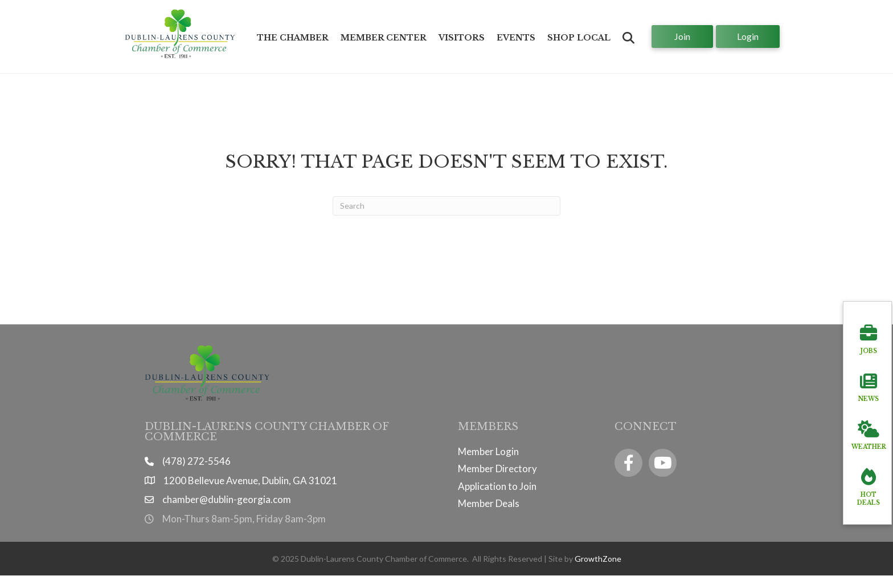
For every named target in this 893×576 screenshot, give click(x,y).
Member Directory (497, 468)
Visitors (462, 38)
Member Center (384, 38)
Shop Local (579, 38)
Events (516, 38)
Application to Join (497, 486)
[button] (628, 38)
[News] (868, 385)
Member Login (488, 451)
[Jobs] (868, 337)
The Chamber (293, 38)
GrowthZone (598, 558)
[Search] (446, 206)
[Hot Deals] (868, 485)
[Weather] (868, 433)
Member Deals (488, 503)
